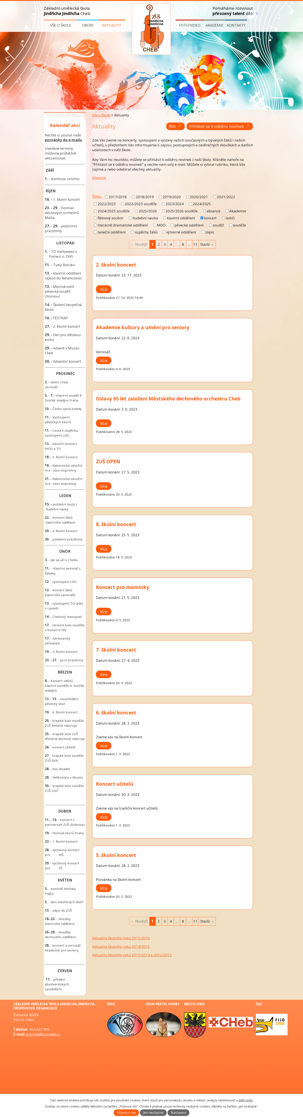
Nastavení (178, 1112)
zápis (209, 232)
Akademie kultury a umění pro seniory (142, 327)
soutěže (239, 225)
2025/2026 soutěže (182, 211)
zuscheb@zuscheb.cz (42, 1034)
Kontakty (236, 25)
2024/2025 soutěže (114, 211)
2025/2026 (148, 211)
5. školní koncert (116, 855)
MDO (161, 225)
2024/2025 (202, 203)
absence (213, 211)
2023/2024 (175, 203)
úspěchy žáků (146, 232)
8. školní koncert (116, 524)
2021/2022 (226, 196)
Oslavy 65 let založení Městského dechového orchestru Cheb (168, 398)
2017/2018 (118, 196)
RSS (175, 126)
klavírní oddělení (181, 218)
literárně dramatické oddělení (123, 225)
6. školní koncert (116, 712)
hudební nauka (145, 218)
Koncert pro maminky (122, 587)
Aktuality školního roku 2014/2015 (121, 946)
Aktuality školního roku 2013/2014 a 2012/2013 (132, 955)
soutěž (218, 225)
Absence (99, 177)
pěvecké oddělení (189, 225)
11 (195, 244)
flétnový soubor (111, 218)
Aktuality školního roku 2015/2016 (121, 938)
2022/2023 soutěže (141, 203)
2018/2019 (145, 196)
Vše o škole (60, 25)
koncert (210, 218)
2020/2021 (199, 196)
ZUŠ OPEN (108, 461)
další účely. (246, 1100)
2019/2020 (172, 196)
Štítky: (97, 196)
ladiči (230, 218)
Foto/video (190, 25)
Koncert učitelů (114, 783)
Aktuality (111, 25)
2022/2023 (107, 203)
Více (104, 289)
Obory (88, 25)
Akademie (214, 25)
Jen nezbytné (153, 1112)
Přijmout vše (126, 1112)
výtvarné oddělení (181, 232)
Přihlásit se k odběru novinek (220, 126)
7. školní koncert (116, 649)
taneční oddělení (112, 232)
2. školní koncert (116, 264)
